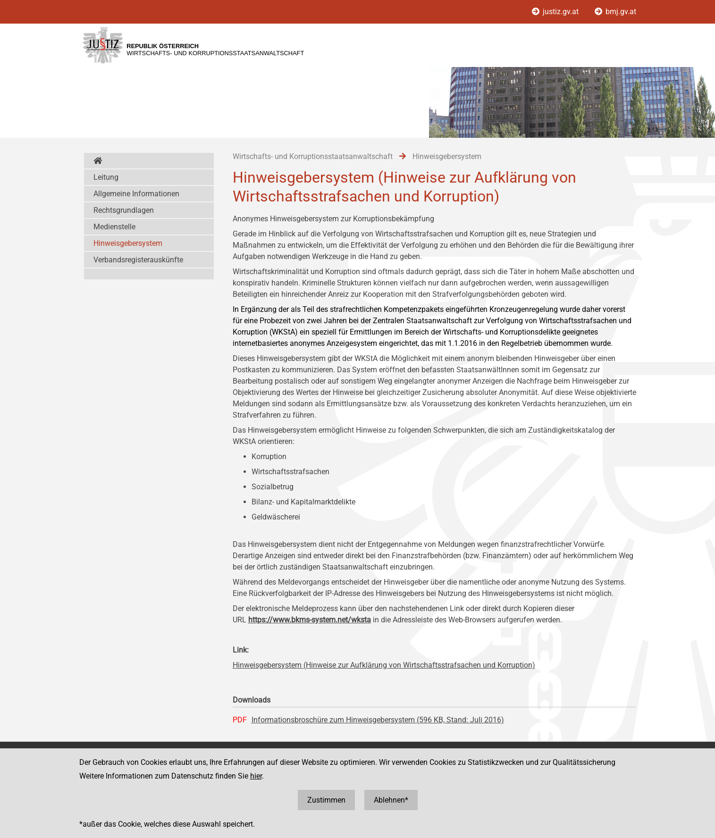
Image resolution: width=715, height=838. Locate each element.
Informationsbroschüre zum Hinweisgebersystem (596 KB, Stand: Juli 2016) (378, 719)
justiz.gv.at (556, 11)
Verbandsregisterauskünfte (138, 259)
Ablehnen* (391, 800)
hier (256, 775)
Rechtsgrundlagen (123, 210)
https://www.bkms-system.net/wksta (309, 619)
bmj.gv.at (615, 11)
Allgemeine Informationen (136, 193)
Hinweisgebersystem (127, 243)
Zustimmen (326, 800)
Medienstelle (114, 226)
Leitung (105, 177)
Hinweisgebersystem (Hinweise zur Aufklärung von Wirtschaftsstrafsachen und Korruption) (384, 665)
